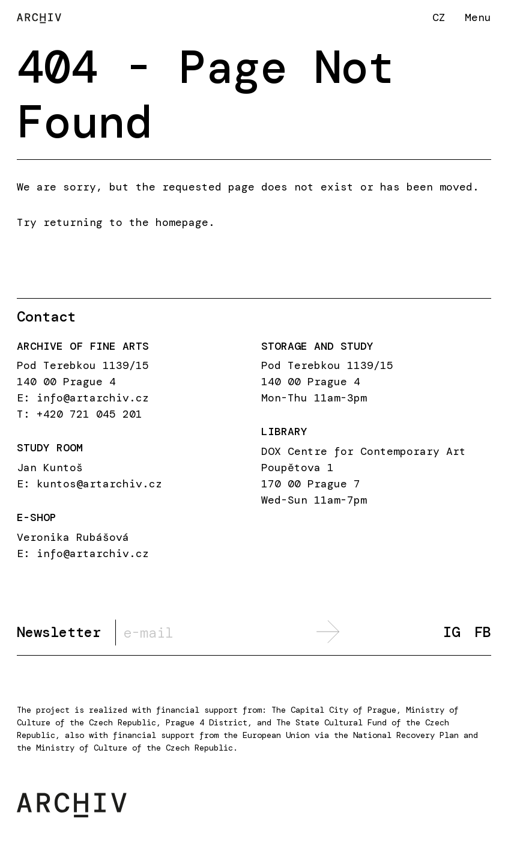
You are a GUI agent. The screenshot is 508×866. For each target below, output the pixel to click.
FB (482, 632)
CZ (439, 17)
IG (451, 632)
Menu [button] (478, 17)
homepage (182, 222)
